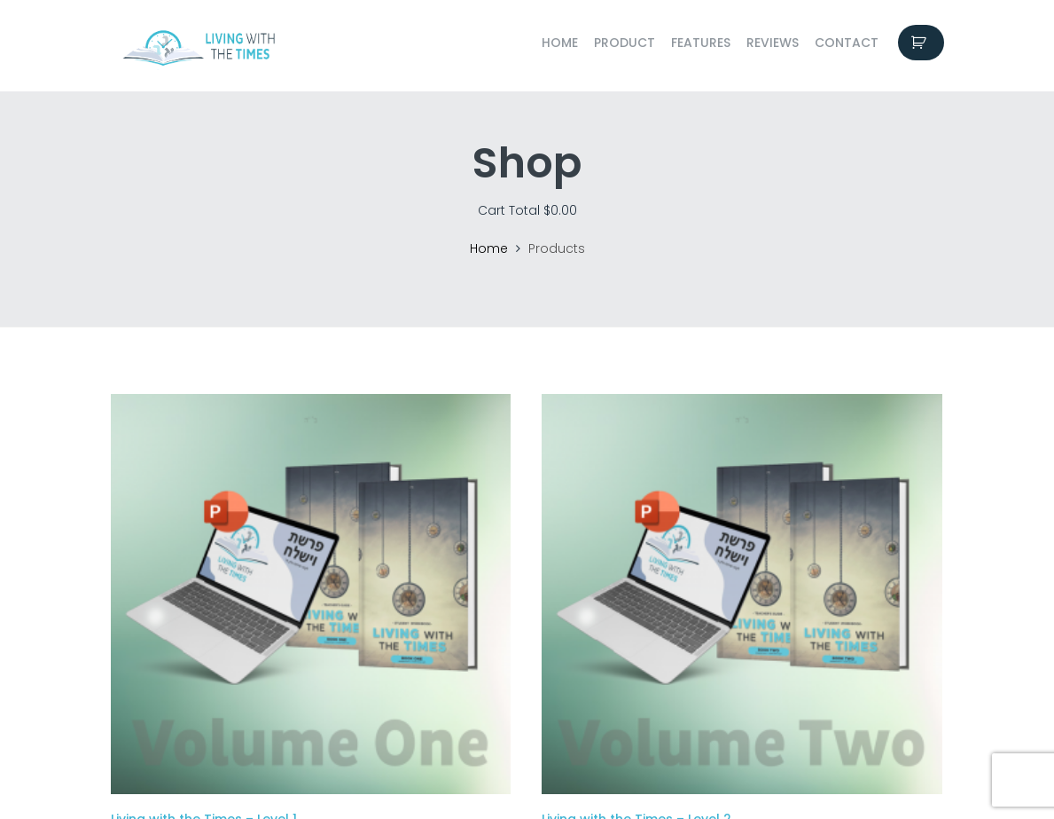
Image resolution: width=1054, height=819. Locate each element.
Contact (846, 42)
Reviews (772, 42)
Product (624, 42)
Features (700, 42)
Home (560, 42)
